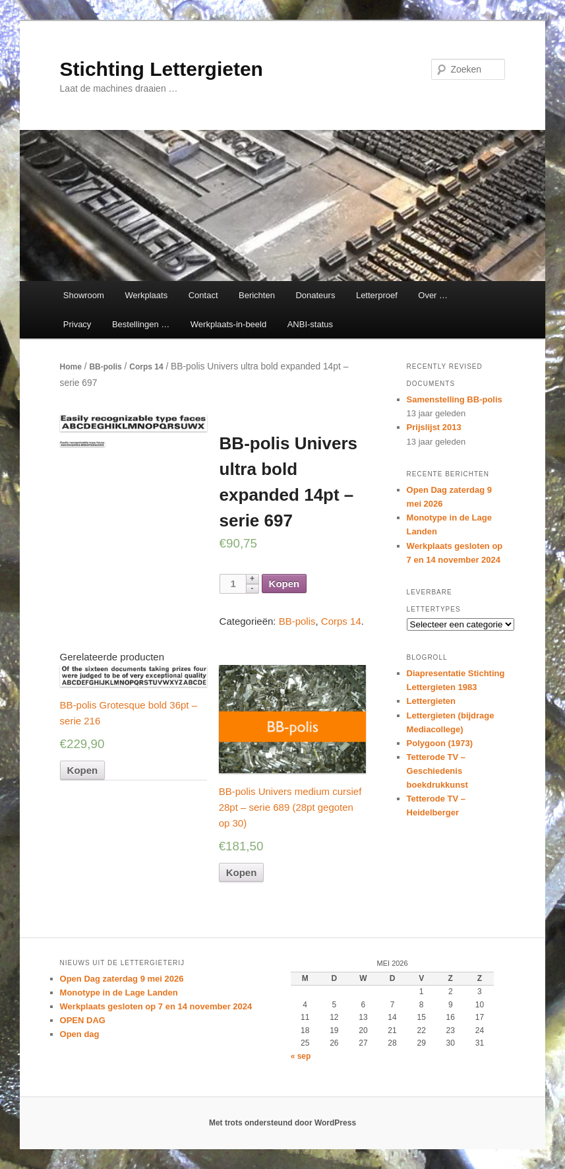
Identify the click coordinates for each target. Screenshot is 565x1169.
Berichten (257, 295)
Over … (433, 295)
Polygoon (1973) (440, 743)
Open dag (80, 1034)
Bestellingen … (140, 324)
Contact (203, 295)
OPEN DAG (82, 1020)
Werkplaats (146, 295)
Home (71, 366)
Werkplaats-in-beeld (228, 324)
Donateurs (315, 295)
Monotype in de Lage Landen (119, 992)
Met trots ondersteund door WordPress (282, 1122)
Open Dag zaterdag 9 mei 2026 (122, 979)
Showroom (83, 295)
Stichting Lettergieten (161, 69)
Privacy (77, 324)
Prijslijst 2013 (434, 427)
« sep (301, 1056)
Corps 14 (146, 366)
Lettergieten (431, 701)
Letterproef (377, 295)
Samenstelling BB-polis (454, 399)
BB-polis (105, 366)
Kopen (284, 583)
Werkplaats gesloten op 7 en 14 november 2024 (156, 1006)
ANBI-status (310, 324)
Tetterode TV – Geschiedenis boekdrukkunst (437, 771)
